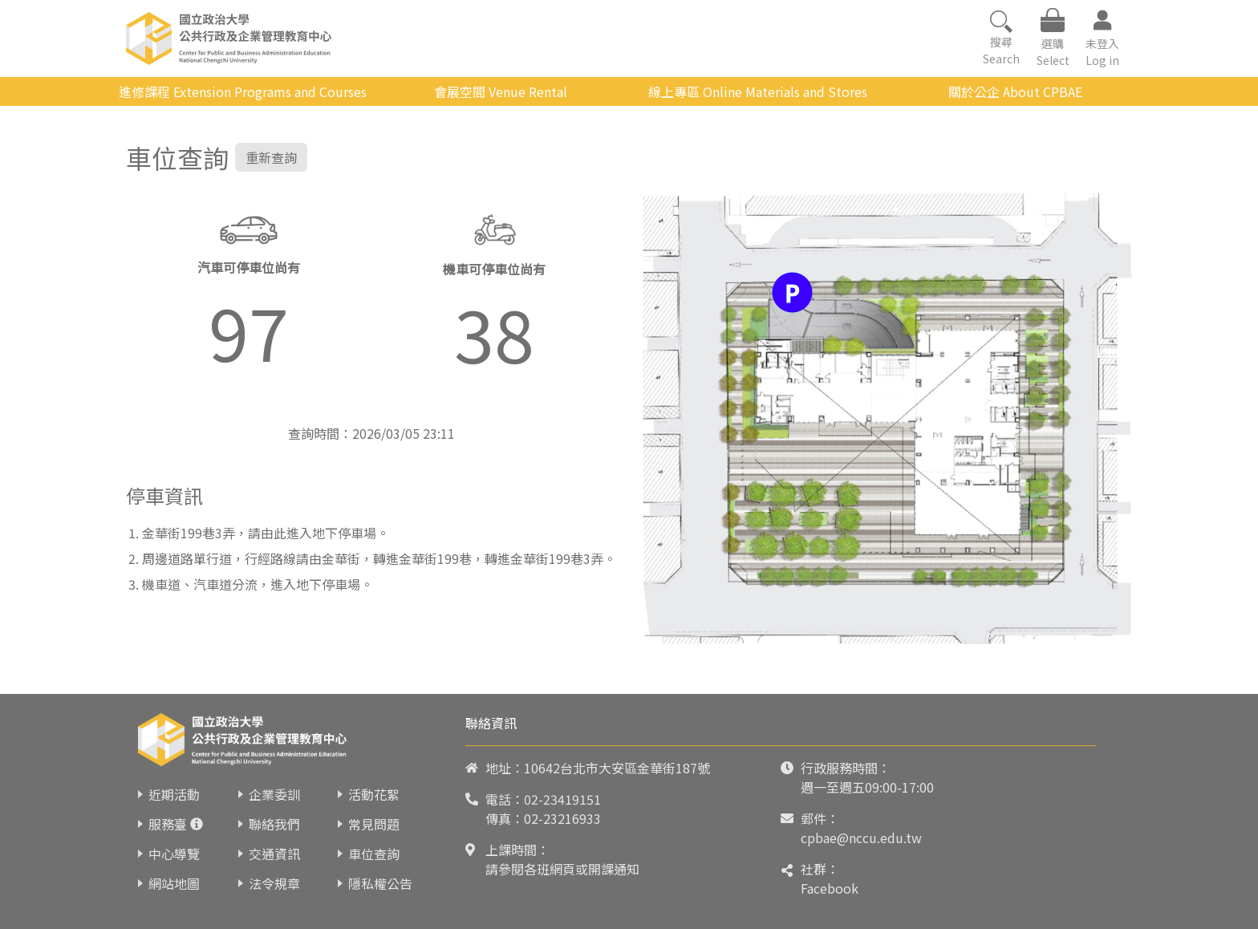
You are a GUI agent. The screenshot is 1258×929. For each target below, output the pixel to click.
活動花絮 (374, 794)
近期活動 (174, 794)
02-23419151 (562, 799)
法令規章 (274, 883)
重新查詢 (271, 157)
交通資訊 (274, 853)
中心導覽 (174, 853)
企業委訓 (274, 794)
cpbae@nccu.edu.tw (861, 837)
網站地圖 (174, 883)
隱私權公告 (380, 883)
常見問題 (374, 824)
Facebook (829, 888)
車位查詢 (374, 853)
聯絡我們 (274, 824)
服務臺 (167, 824)
